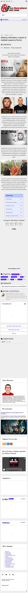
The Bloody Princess (9, 566)
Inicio (14, 333)
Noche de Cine (8, 561)
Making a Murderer (8, 83)
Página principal (5, 585)
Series (11, 35)
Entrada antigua (14, 329)
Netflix (18, 268)
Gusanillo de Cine (9, 558)
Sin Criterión (7, 565)
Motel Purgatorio (8, 560)
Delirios (6, 556)
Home (2, 35)
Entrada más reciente (14, 326)
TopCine (11, 498)
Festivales (6, 523)
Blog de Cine (8, 552)
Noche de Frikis (8, 562)
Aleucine (7, 551)
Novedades (7, 35)
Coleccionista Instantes (10, 555)
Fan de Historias (8, 557)
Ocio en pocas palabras (10, 564)
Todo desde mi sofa (9, 567)
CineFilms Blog (8, 554)
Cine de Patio (8, 553)
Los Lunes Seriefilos (9, 559)
